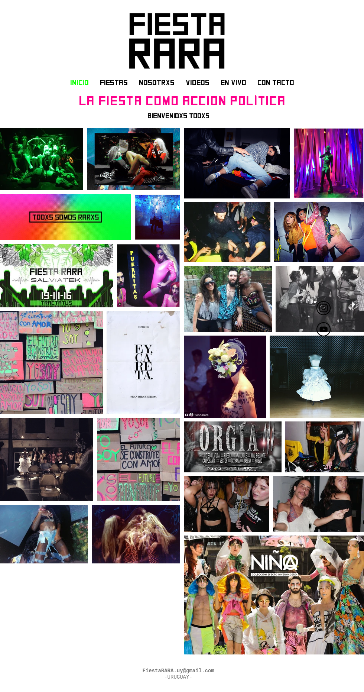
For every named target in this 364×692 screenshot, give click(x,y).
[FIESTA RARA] (323, 308)
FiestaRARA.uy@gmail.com (178, 671)
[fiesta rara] (323, 329)
